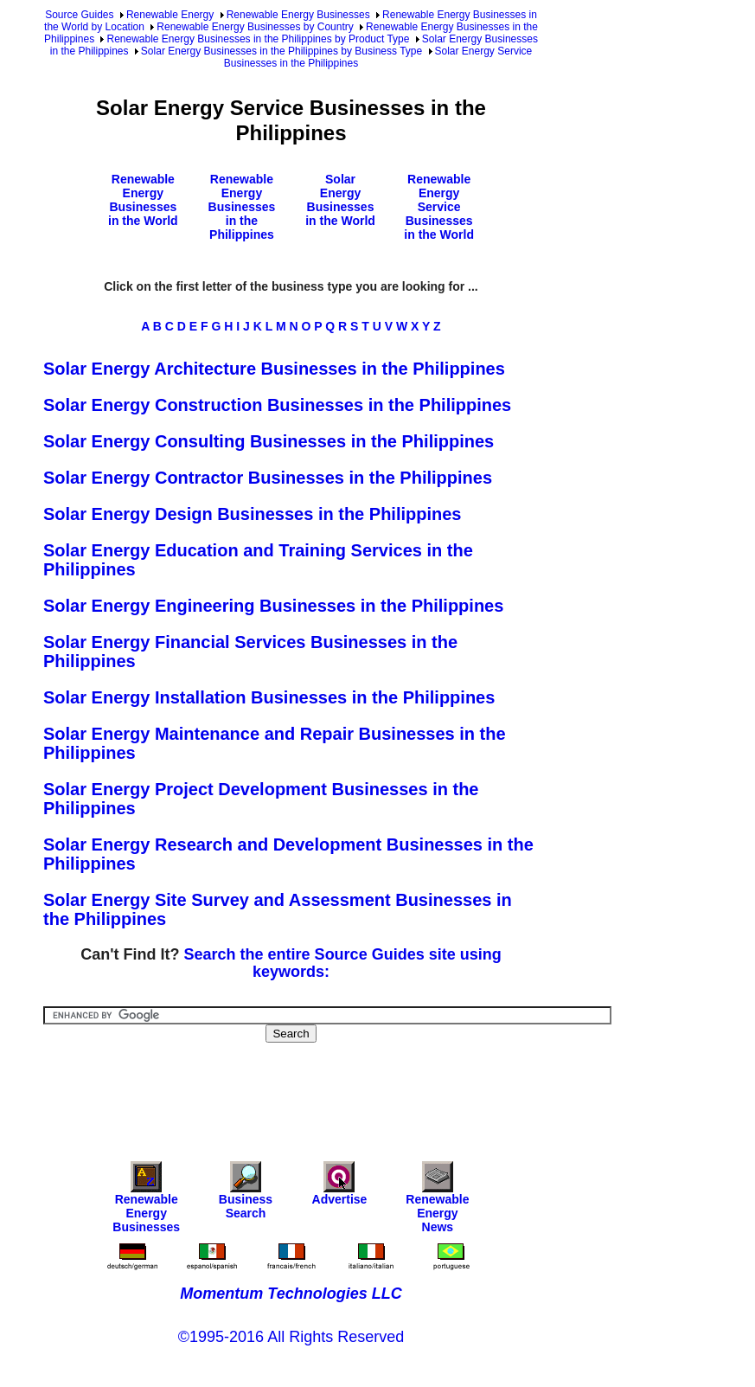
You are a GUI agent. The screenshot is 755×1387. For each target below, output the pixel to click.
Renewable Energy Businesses (298, 15)
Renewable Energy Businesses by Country (255, 27)
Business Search (245, 1194)
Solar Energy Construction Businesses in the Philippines (277, 404)
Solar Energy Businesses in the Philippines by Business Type (281, 51)
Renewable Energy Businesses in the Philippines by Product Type (257, 39)
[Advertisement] (358, 1090)
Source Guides (79, 15)
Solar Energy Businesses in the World (340, 200)
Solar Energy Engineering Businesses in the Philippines (273, 605)
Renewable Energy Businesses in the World (143, 200)
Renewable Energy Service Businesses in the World (439, 206)
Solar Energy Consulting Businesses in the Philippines (268, 441)
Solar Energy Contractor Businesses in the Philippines (267, 477)
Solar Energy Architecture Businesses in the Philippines (274, 368)
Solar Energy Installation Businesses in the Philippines (269, 697)
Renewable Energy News (437, 1201)
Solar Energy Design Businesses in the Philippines (252, 513)
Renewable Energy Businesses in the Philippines (242, 206)
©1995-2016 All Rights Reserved (291, 1336)
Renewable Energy (170, 15)
